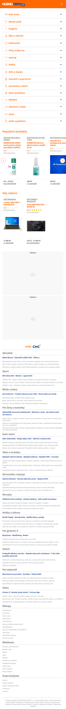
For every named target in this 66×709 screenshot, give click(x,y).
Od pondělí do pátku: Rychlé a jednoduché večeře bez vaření (23, 508)
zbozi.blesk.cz (7, 621)
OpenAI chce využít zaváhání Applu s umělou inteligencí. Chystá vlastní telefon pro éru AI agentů (32, 462)
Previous (3, 160)
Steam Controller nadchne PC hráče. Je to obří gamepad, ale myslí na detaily (28, 578)
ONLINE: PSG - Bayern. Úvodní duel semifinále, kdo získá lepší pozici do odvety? (29, 380)
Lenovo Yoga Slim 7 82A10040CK (12, 203)
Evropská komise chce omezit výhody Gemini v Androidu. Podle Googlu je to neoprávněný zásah (32, 466)
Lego (4, 655)
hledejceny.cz (7, 610)
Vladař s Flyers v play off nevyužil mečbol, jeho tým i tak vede (23, 596)
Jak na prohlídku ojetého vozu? (12, 624)
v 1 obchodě (32, 184)
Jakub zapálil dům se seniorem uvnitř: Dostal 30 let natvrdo (22, 400)
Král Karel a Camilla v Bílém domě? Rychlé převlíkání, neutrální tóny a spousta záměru (31, 367)
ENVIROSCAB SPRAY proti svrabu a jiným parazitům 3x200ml (12, 145)
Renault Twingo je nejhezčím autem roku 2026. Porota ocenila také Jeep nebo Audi (30, 442)
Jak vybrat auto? (7, 638)
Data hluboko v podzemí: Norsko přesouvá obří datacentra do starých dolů (27, 584)
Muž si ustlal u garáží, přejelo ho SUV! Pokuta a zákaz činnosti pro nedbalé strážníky (30, 364)
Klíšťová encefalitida (9, 565)
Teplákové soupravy (9, 663)
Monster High (6, 649)
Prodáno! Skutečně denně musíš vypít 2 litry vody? (19, 539)
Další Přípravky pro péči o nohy (36, 139)
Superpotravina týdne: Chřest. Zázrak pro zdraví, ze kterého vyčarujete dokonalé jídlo (31, 506)
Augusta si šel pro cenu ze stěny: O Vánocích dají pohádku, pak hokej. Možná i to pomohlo (32, 382)
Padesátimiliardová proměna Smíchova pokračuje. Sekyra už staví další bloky (28, 487)
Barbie (4, 652)
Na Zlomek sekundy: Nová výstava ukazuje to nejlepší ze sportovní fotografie (28, 521)
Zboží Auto (6, 632)
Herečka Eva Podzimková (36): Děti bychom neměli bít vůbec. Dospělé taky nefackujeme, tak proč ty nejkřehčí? (32, 424)
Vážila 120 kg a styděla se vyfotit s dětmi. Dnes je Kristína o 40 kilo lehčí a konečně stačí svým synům (31, 419)
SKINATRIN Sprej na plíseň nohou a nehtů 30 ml (36, 145)
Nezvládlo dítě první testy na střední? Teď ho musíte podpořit (23, 563)
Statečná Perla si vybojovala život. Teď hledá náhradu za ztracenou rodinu (27, 602)
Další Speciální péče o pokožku (12, 139)
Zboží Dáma (6, 619)
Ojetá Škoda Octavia (9, 635)
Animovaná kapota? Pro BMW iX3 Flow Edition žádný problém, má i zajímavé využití (30, 445)
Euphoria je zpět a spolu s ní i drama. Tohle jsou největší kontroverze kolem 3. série (30, 542)
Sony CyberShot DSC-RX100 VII (36, 205)
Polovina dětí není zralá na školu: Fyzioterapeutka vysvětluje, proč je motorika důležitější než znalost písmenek (32, 429)
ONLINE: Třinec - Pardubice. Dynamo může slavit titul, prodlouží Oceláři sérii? (28, 385)
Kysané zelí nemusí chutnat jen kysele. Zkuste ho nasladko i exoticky (25, 503)
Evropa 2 (5, 691)
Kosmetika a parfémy (9, 660)
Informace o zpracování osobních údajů (18, 704)
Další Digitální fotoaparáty (32, 200)
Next (62, 160)
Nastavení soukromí (46, 704)
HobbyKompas (7, 627)
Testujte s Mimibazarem (10, 647)
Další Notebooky (10, 199)
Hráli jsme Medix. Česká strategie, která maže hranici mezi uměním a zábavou (28, 581)
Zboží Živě (5, 613)
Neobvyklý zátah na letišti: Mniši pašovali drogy (18, 398)
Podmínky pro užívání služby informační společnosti (42, 702)
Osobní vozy (6, 616)
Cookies (35, 704)
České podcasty (7, 683)
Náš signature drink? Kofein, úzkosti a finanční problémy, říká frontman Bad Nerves (30, 361)
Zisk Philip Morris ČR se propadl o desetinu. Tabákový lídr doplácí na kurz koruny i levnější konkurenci (33, 484)
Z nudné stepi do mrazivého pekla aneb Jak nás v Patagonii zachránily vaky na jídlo (30, 524)
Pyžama (5, 658)
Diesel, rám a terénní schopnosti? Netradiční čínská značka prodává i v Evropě (28, 448)
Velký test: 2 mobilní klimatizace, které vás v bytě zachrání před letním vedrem (28, 560)
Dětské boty (6, 666)
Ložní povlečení (7, 669)
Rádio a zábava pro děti (10, 686)
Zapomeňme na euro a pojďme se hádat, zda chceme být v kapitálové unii (27, 490)
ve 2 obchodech (10, 184)
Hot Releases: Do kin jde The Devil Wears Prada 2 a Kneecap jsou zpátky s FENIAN (29, 545)
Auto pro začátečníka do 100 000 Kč (14, 630)
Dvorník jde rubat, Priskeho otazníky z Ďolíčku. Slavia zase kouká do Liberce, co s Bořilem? (32, 599)
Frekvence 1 (6, 688)
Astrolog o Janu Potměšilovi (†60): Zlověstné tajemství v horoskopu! (24, 403)
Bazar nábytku (7, 671)
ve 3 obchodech (33, 243)
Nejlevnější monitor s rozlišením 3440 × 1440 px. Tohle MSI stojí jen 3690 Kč (27, 470)
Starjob (4, 680)
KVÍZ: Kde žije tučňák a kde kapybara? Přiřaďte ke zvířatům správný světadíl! (28, 527)
